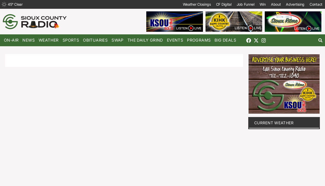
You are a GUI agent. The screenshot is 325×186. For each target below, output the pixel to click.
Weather (49, 40)
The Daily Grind (145, 40)
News (28, 40)
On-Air (11, 40)
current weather (274, 122)
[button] (320, 40)
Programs (199, 40)
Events (175, 40)
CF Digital (224, 4)
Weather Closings (197, 4)
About (276, 4)
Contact (316, 4)
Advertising (295, 4)
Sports (71, 40)
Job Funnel (245, 4)
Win (263, 4)
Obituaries (95, 40)
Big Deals (225, 40)
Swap (118, 40)
